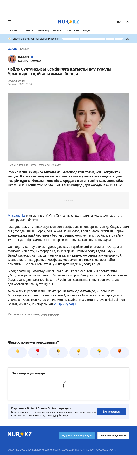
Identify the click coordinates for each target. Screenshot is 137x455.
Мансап (30, 30)
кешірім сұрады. (65, 304)
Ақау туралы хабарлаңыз (76, 435)
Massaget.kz (16, 215)
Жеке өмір (43, 30)
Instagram (111, 411)
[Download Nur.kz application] (68, 8)
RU (119, 21)
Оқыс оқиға (72, 30)
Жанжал (57, 30)
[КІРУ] (127, 21)
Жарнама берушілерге (113, 435)
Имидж (87, 30)
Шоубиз (13, 30)
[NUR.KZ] (68, 21)
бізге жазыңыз (50, 314)
